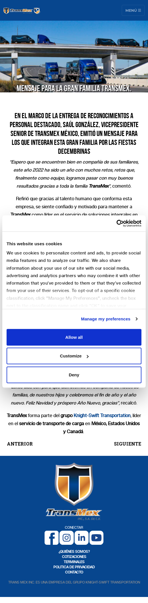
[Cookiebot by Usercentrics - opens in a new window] (116, 223)
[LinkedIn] (82, 538)
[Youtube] (96, 538)
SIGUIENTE (127, 444)
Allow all (74, 336)
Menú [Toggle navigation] (133, 10)
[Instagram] (66, 538)
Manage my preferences (106, 318)
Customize (74, 355)
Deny (74, 374)
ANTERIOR (20, 444)
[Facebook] (52, 538)
